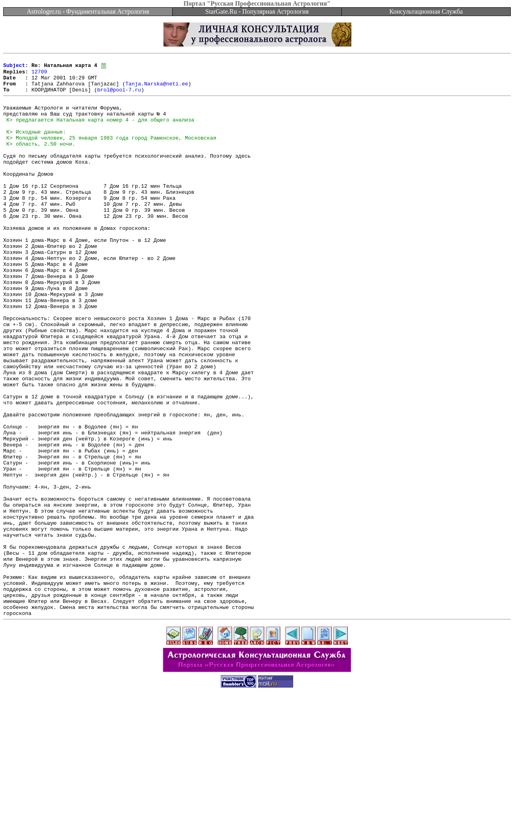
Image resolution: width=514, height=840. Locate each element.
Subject (14, 67)
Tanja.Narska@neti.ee (156, 89)
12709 (39, 74)
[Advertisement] (257, 822)
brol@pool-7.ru (119, 96)
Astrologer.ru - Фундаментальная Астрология (88, 11)
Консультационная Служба (426, 11)
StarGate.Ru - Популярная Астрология (256, 11)
